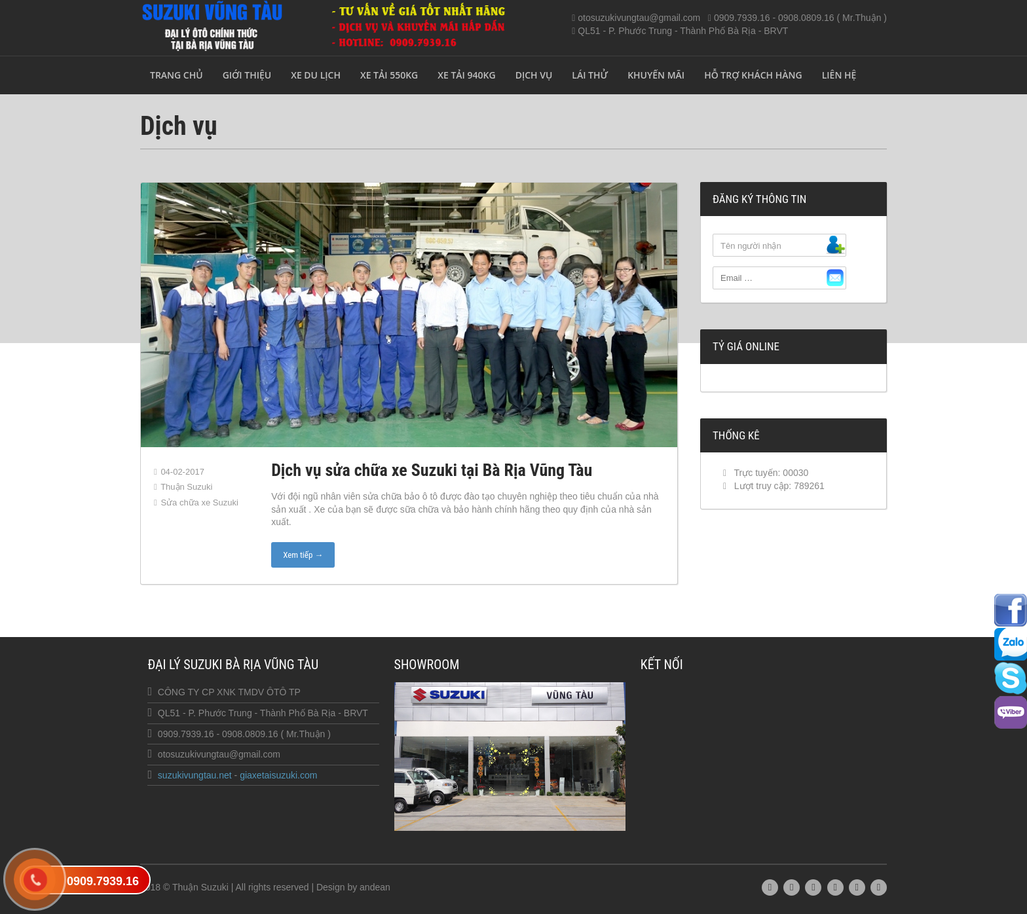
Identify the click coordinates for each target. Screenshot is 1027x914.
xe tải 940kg (466, 75)
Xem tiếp (303, 555)
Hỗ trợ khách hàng (753, 75)
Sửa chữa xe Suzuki (199, 502)
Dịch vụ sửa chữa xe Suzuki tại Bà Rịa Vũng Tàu (431, 470)
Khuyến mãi (655, 75)
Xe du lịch (316, 75)
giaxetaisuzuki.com (278, 775)
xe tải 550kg (389, 75)
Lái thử (590, 75)
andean (375, 887)
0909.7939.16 (103, 881)
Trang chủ (176, 75)
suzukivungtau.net (195, 775)
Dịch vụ (534, 75)
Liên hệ (839, 75)
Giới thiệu (247, 75)
